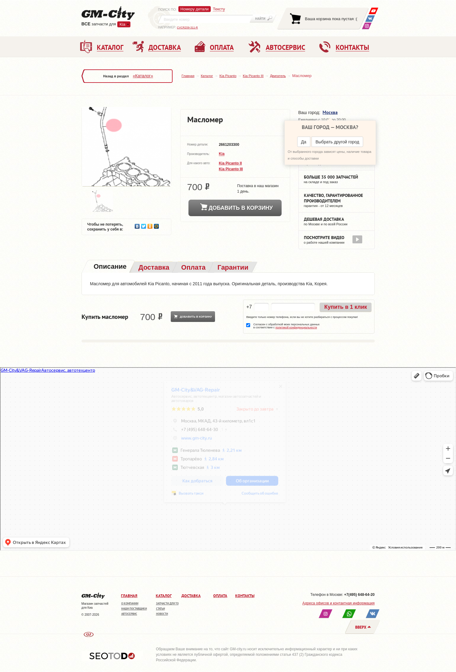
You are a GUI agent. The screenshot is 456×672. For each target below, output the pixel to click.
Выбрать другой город (337, 141)
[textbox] (205, 19)
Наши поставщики (134, 608)
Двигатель (278, 76)
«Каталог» (143, 75)
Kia (122, 24)
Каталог (207, 76)
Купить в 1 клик (345, 307)
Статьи (160, 608)
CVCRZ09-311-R (187, 27)
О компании (129, 603)
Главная (188, 76)
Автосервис (129, 613)
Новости (162, 613)
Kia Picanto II (230, 163)
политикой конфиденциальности (296, 327)
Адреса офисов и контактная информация (338, 603)
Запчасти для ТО (167, 603)
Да (303, 141)
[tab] (109, 267)
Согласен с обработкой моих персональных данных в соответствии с (286, 326)
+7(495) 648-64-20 (359, 595)
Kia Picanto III (253, 76)
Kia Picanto (227, 76)
